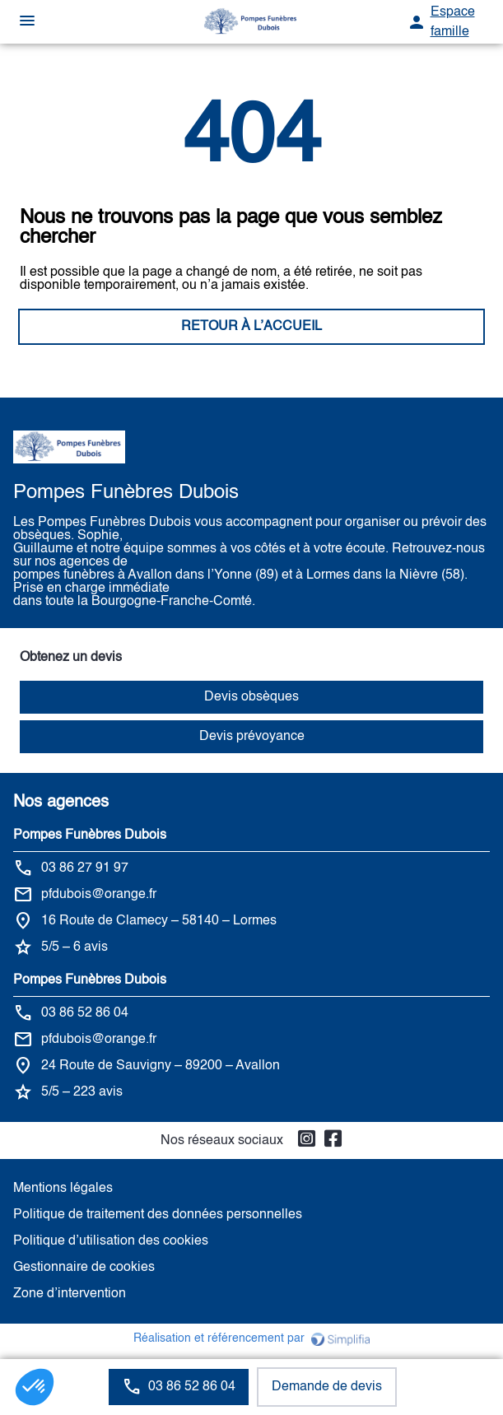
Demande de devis (327, 1387)
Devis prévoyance (252, 736)
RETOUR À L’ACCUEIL (251, 326)
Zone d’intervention (69, 1294)
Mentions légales (63, 1188)
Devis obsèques (251, 697)
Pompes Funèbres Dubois (89, 835)
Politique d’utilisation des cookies (110, 1241)
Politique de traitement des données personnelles (157, 1215)
